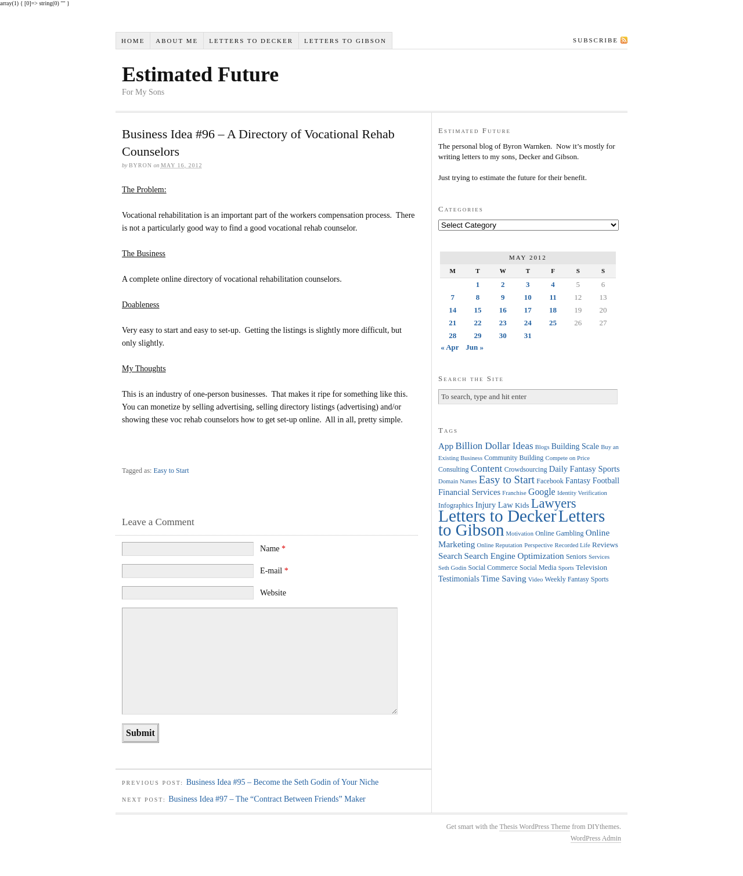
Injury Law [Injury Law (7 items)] (494, 504)
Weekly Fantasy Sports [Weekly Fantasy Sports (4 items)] (576, 579)
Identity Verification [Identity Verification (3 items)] (582, 493)
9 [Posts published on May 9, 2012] (503, 297)
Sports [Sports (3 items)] (566, 568)
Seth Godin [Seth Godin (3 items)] (452, 568)
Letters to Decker (251, 40)
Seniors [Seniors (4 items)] (576, 556)
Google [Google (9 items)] (542, 492)
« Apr (450, 347)
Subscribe (595, 40)
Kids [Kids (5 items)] (522, 505)
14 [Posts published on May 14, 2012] (452, 310)
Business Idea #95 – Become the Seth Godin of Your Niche (282, 782)
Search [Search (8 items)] (450, 556)
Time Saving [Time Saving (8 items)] (503, 578)
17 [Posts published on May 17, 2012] (528, 310)
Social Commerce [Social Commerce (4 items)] (493, 567)
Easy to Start (171, 470)
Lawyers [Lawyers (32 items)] (553, 503)
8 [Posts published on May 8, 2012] (478, 297)
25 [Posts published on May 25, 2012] (553, 322)
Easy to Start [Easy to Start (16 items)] (507, 479)
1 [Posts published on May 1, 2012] (478, 284)
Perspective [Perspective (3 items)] (538, 545)
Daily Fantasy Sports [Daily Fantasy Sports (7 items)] (584, 468)
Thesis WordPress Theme (534, 827)
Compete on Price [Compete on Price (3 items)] (568, 458)
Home (133, 40)
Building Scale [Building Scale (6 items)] (575, 446)
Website (273, 592)
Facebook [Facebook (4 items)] (549, 481)
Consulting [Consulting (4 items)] (453, 469)
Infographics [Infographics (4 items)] (455, 505)
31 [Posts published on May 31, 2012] (528, 335)
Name (273, 548)
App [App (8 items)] (445, 446)
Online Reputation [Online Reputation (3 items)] (499, 545)
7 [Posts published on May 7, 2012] (452, 297)
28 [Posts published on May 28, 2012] (452, 335)
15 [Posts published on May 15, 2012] (477, 310)
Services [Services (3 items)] (599, 557)
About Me (177, 40)
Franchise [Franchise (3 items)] (514, 493)
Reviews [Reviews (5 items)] (605, 544)
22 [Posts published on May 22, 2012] (477, 322)
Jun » (475, 347)
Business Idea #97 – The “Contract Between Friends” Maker (267, 799)
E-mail (274, 570)
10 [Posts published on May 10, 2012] (528, 297)
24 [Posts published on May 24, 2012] (528, 322)
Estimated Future (200, 74)
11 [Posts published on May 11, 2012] (552, 297)
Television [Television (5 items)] (591, 567)
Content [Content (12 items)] (487, 468)
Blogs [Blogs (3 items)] (542, 447)
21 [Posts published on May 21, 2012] (452, 322)
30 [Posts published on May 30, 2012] (503, 335)
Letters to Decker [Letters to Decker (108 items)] (497, 516)
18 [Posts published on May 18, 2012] (553, 310)
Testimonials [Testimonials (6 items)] (458, 579)
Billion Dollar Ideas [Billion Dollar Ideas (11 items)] (494, 445)
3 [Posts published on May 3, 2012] (528, 284)
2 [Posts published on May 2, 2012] (503, 284)
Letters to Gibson (345, 40)
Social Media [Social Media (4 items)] (538, 567)
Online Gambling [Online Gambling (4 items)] (559, 533)
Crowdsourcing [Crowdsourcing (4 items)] (525, 469)
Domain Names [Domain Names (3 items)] (457, 481)
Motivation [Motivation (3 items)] (519, 533)
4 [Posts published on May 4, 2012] (553, 284)
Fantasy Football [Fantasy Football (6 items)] (592, 480)
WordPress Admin (596, 838)
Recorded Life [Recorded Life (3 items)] (572, 545)
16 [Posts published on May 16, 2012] (503, 310)
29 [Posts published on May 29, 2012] (477, 335)
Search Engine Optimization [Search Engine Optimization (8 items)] (514, 556)
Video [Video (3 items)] (535, 579)
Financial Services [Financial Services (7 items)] (469, 492)
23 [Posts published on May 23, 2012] (503, 322)
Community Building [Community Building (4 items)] (513, 458)
